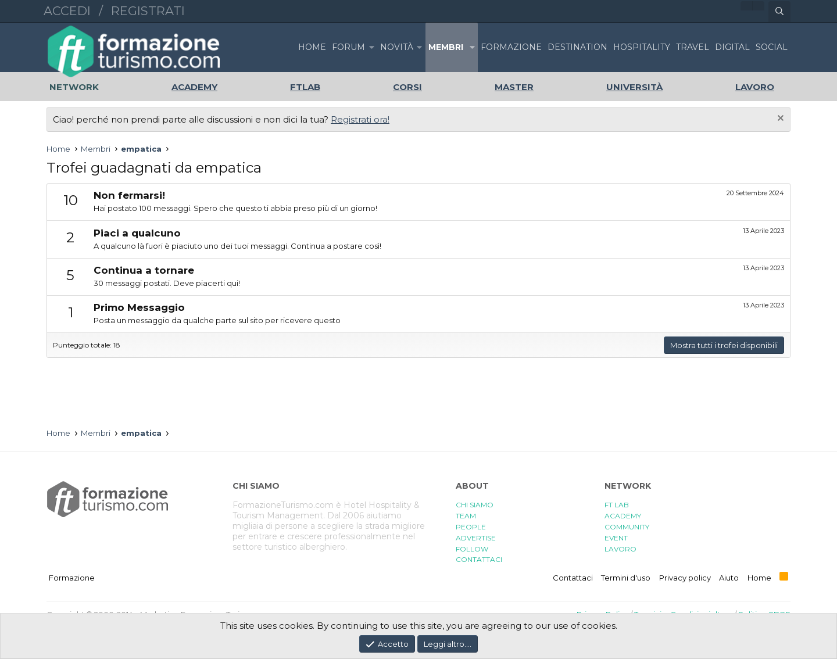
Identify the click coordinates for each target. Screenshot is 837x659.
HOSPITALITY (641, 47)
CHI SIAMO (474, 504)
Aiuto (729, 577)
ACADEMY (622, 515)
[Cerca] (779, 11)
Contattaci (573, 577)
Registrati (148, 10)
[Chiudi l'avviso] (779, 119)
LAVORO (620, 549)
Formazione (72, 577)
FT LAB (616, 504)
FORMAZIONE (511, 47)
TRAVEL (692, 47)
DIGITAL (732, 47)
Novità (396, 47)
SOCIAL (772, 47)
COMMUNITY (626, 526)
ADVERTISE (476, 537)
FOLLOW (472, 549)
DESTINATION (577, 47)
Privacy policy (685, 577)
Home (312, 47)
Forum (348, 47)
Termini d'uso (625, 577)
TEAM (466, 515)
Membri (445, 47)
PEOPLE (471, 526)
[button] (371, 47)
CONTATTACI (479, 559)
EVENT (616, 537)
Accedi (67, 10)
